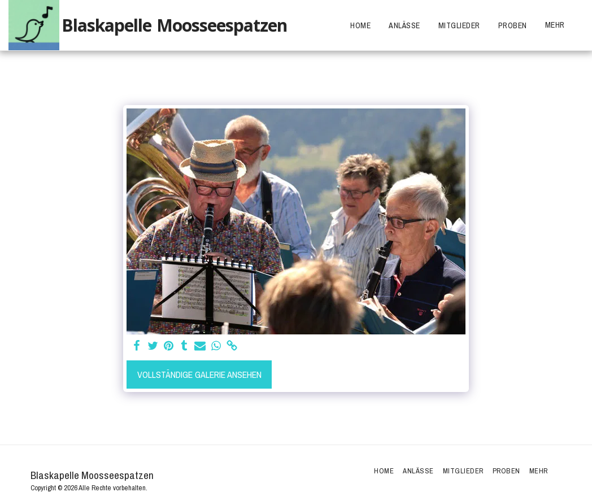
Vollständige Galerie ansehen (199, 374)
